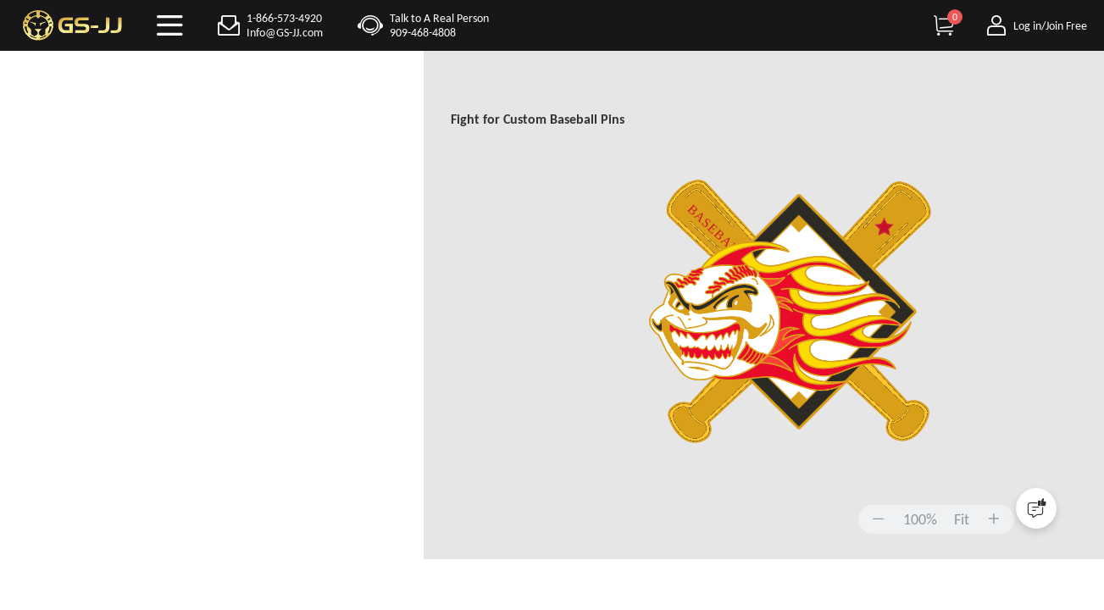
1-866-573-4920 (284, 18)
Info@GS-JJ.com (285, 32)
